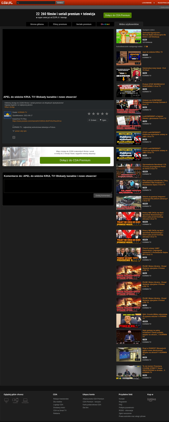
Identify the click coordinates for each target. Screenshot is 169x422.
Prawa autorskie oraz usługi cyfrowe (132, 416)
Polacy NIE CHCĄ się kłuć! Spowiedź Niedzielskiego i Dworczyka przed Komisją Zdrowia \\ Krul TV (153, 216)
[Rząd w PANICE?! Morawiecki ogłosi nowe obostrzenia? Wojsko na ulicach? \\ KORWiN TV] (128, 354)
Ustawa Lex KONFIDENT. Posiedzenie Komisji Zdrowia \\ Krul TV (155, 102)
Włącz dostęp (10, 107)
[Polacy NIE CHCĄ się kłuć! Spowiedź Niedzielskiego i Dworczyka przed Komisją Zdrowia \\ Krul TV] (128, 219)
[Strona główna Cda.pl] (7, 2)
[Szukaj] (35, 2)
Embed (92, 120)
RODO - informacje (126, 410)
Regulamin (123, 402)
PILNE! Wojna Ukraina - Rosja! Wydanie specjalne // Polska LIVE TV (155, 268)
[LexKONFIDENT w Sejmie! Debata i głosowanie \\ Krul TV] (128, 122)
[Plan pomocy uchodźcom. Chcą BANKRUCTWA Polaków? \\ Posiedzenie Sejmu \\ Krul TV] (128, 187)
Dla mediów (57, 402)
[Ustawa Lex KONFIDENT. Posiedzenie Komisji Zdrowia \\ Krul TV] (128, 106)
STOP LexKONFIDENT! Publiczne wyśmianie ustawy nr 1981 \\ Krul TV (155, 134)
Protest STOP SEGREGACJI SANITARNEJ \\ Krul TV (154, 85)
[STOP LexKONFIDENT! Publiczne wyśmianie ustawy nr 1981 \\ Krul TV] (128, 138)
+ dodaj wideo (164, 7)
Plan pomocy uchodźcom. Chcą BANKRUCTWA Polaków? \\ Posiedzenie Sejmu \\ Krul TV (155, 183)
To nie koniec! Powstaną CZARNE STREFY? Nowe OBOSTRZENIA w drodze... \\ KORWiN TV (154, 369)
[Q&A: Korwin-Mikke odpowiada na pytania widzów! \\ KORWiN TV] (128, 320)
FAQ (120, 405)
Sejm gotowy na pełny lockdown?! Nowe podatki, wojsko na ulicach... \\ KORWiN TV (155, 333)
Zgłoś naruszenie (125, 413)
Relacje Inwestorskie (61, 399)
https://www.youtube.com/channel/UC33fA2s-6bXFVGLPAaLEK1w (36, 121)
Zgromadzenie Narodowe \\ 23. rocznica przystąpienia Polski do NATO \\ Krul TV (155, 167)
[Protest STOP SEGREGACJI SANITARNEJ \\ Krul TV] (128, 90)
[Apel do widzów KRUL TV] (128, 58)
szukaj (60, 3)
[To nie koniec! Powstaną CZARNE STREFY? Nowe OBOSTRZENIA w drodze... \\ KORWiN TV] (128, 372)
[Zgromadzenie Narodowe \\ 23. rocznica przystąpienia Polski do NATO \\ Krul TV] (128, 171)
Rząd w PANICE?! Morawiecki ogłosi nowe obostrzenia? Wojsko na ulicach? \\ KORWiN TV (155, 351)
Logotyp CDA (58, 405)
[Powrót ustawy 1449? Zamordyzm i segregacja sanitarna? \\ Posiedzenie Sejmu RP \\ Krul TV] (128, 254)
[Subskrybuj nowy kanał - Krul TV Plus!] (128, 74)
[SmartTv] (17, 404)
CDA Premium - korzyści (92, 402)
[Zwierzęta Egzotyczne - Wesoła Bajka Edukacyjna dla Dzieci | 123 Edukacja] (128, 36)
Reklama (56, 413)
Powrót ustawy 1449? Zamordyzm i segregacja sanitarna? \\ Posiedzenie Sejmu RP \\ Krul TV (155, 251)
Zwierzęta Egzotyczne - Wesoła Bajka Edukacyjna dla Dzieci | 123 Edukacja (154, 35)
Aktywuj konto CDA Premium (93, 399)
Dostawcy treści (59, 408)
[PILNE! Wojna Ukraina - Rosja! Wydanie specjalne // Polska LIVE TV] (128, 272)
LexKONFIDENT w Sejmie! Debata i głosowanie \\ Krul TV (154, 117)
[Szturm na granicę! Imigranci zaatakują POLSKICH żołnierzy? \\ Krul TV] (128, 203)
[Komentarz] (58, 186)
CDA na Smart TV (59, 410)
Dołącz (117, 15)
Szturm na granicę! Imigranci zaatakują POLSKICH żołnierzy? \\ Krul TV (155, 199)
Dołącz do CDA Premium (75, 160)
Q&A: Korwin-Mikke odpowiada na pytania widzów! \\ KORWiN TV (155, 316)
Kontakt (122, 399)
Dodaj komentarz (103, 195)
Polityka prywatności (126, 408)
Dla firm (85, 408)
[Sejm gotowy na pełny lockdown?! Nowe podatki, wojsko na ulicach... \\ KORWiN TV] (128, 336)
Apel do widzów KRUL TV (153, 52)
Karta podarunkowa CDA (92, 405)
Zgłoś (103, 120)
